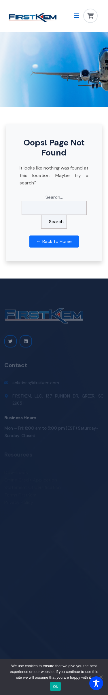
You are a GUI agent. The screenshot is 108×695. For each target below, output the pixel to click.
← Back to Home (54, 241)
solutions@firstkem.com (35, 384)
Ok (55, 686)
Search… (54, 197)
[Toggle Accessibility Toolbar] (96, 683)
